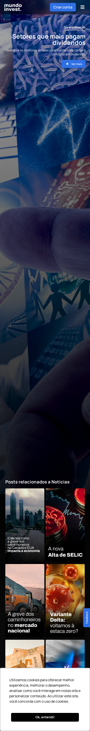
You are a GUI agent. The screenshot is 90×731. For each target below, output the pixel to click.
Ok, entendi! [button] (45, 717)
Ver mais (73, 64)
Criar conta (62, 7)
